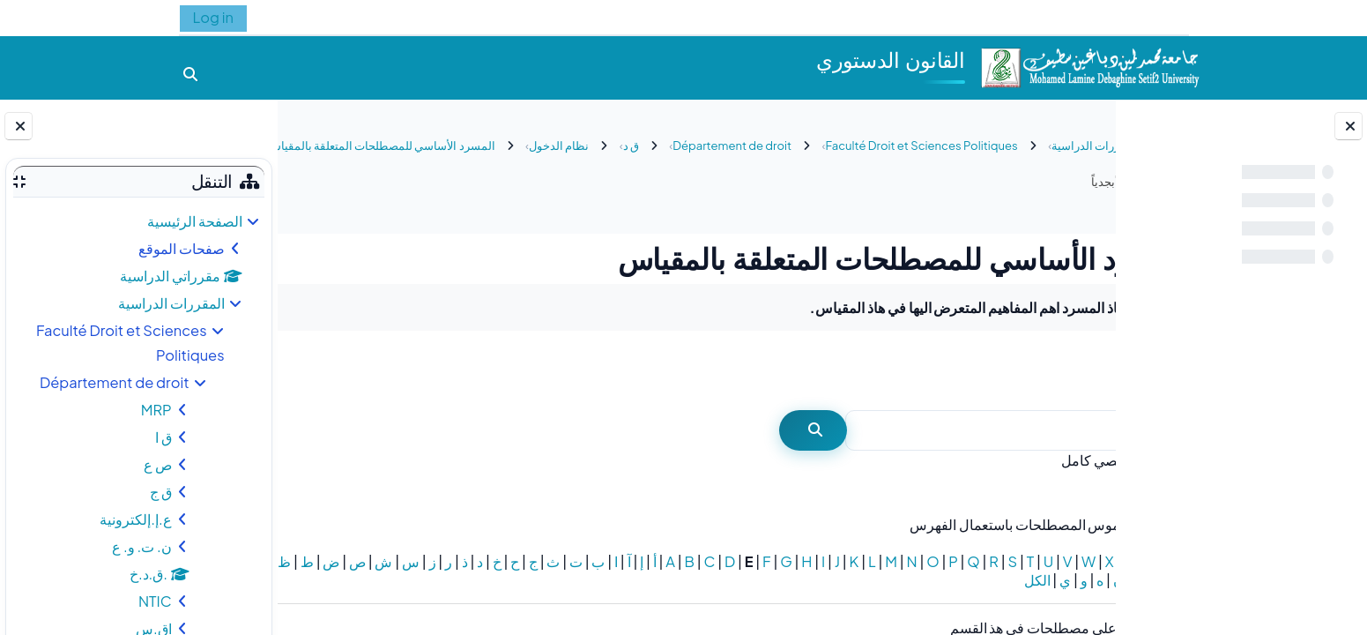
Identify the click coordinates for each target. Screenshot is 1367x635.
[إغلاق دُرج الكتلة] (18, 126)
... (327, 369)
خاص (1083, 561)
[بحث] (921, 431)
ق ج (161, 491)
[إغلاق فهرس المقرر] (1348, 126)
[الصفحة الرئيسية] (1089, 65)
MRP (156, 409)
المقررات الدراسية (171, 303)
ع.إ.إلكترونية (135, 519)
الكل (748, 580)
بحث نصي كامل (1014, 460)
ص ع (158, 464)
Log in (213, 17)
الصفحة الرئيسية (194, 221)
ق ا (163, 437)
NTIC (155, 601)
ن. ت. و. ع (142, 546)
